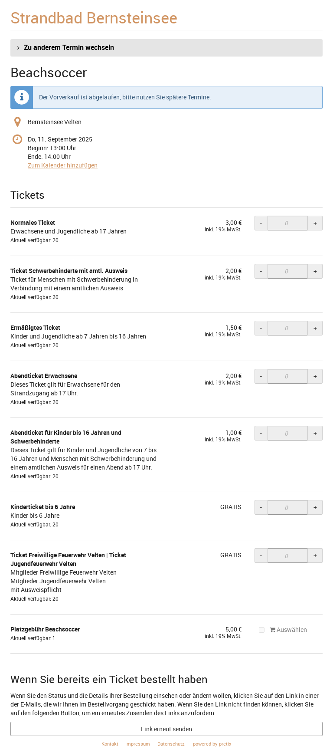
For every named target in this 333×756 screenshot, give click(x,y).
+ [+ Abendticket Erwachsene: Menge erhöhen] (315, 376)
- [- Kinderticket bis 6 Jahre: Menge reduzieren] (261, 507)
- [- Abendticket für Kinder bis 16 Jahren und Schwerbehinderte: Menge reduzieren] (261, 433)
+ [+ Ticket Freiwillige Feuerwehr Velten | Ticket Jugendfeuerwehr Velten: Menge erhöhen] (315, 555)
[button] (166, 47)
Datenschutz (171, 743)
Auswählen (283, 629)
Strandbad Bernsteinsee (93, 17)
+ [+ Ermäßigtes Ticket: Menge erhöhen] (315, 328)
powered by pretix (212, 743)
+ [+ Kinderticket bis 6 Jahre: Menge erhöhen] (315, 507)
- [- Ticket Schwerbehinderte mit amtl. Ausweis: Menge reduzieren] (261, 271)
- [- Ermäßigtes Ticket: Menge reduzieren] (261, 328)
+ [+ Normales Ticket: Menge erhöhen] (315, 223)
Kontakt (109, 743)
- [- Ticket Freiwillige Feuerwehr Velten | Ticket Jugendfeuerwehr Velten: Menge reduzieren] (261, 555)
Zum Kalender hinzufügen (63, 165)
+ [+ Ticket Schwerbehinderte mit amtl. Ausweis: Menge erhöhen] (315, 271)
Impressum (137, 743)
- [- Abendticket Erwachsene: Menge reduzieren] (261, 376)
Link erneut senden (166, 729)
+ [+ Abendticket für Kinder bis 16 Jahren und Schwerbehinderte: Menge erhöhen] (315, 433)
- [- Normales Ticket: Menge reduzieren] (261, 223)
